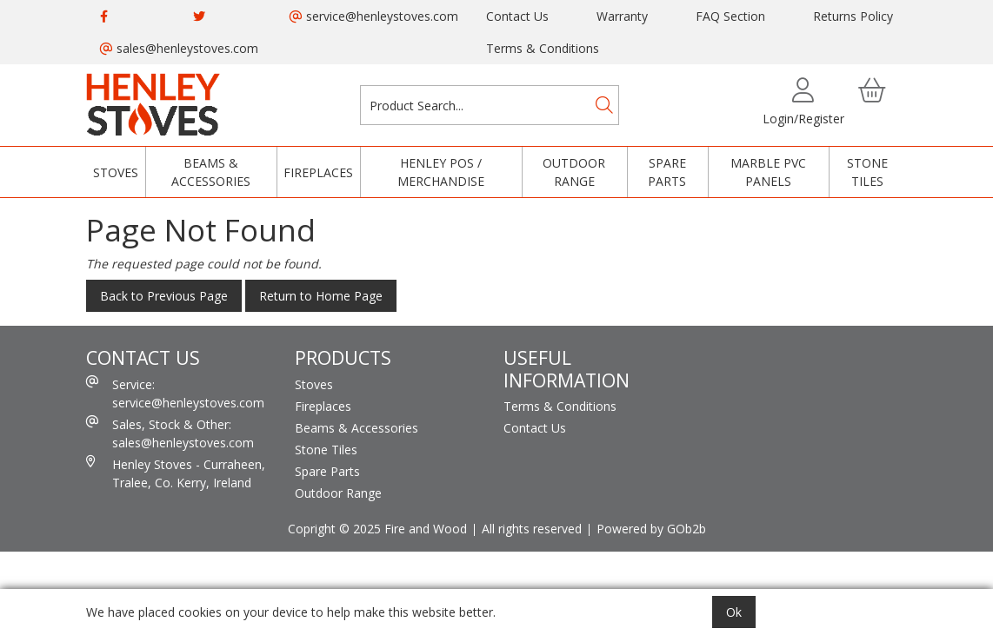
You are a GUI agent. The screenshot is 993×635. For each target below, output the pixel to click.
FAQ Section (730, 16)
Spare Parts (667, 172)
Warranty (622, 16)
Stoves (115, 172)
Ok (734, 612)
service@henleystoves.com (374, 16)
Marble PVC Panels (768, 172)
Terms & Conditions (542, 48)
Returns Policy (853, 16)
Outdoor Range (574, 172)
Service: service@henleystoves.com (175, 393)
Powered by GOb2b (651, 528)
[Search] (604, 105)
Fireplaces (318, 172)
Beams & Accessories (210, 172)
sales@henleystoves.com (179, 48)
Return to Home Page (321, 296)
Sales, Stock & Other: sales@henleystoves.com (170, 433)
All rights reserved (532, 528)
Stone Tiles (867, 172)
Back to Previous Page (164, 296)
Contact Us (517, 16)
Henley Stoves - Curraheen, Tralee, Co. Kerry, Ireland (175, 473)
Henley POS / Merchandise (440, 172)
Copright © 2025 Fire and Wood (377, 528)
